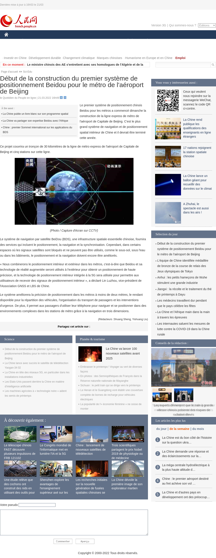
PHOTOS (13, 49)
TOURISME (181, 41)
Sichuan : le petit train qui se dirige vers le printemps (110, 385)
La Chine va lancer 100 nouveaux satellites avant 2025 (123, 353)
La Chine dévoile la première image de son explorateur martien (127, 484)
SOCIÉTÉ (126, 41)
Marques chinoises (109, 58)
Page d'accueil (9, 71)
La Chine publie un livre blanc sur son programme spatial (35, 113)
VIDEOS (30, 49)
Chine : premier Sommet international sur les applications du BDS (37, 130)
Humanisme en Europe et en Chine (148, 58)
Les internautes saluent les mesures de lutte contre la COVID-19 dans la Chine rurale (183, 329)
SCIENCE (87, 41)
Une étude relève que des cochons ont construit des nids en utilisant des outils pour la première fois (19, 488)
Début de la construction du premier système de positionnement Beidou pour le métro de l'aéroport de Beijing (35, 354)
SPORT (162, 41)
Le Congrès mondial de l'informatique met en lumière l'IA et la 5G (55, 449)
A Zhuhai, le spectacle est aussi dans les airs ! (196, 208)
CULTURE (106, 41)
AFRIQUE (68, 41)
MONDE (50, 41)
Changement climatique (79, 58)
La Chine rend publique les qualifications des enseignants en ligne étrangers (197, 128)
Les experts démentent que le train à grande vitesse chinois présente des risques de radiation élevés (183, 410)
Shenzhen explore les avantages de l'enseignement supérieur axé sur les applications (54, 488)
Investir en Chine (15, 58)
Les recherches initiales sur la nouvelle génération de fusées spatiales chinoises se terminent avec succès (91, 488)
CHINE (11, 41)
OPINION (201, 41)
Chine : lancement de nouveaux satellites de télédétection (91, 449)
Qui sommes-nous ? (182, 25)
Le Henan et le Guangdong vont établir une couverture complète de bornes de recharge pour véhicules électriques (111, 395)
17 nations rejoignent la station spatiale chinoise (197, 152)
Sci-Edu (27, 71)
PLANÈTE (145, 41)
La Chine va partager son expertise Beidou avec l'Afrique (35, 120)
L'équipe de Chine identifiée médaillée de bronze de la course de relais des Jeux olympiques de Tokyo (182, 266)
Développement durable (45, 58)
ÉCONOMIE (30, 41)
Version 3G (158, 25)
